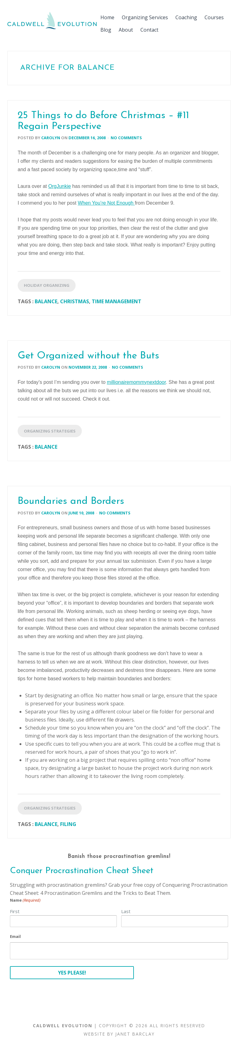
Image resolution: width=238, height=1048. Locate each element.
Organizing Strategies (50, 431)
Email (15, 936)
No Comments (126, 137)
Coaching (186, 17)
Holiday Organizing (46, 285)
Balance (46, 301)
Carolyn (50, 137)
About (126, 29)
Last (125, 911)
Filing (68, 824)
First (15, 911)
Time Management (116, 301)
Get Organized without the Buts (88, 356)
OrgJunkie (59, 186)
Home (107, 17)
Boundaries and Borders (71, 501)
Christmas (74, 301)
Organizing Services (145, 17)
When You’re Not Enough (106, 203)
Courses (214, 17)
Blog (105, 29)
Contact (149, 29)
